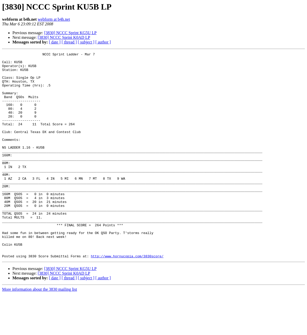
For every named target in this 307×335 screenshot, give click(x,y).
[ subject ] (86, 42)
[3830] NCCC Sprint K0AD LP (64, 37)
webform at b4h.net (54, 19)
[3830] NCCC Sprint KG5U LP (70, 33)
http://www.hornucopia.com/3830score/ (127, 297)
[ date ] (55, 42)
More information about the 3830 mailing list (39, 330)
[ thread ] (69, 42)
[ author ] (103, 42)
